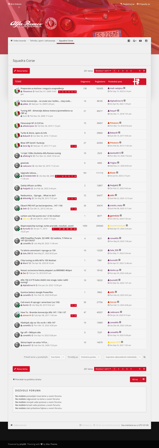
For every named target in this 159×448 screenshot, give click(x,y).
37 (60, 229)
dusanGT (27, 345)
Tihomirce (27, 91)
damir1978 (115, 342)
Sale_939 (27, 253)
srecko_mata (116, 205)
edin (112, 195)
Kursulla (26, 228)
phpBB (23, 444)
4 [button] (126, 71)
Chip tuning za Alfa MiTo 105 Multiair (38, 260)
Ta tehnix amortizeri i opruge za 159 (38, 250)
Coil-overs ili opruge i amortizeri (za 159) (40, 302)
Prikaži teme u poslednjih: (45, 357)
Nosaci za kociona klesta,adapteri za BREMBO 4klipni (46, 270)
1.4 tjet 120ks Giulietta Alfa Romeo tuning (41, 153)
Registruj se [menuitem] (128, 4)
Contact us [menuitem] (87, 425)
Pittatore (114, 123)
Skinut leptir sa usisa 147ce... (35, 342)
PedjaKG (26, 188)
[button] (144, 71)
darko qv (114, 270)
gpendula (114, 215)
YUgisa (113, 162)
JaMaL (25, 104)
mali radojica (116, 88)
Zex (24, 273)
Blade (113, 172)
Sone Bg (26, 146)
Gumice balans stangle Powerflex (37, 292)
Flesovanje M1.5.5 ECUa (32, 123)
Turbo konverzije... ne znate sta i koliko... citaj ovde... (46, 101)
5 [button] (131, 71)
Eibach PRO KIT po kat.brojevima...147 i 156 (42, 205)
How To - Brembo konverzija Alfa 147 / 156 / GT (43, 312)
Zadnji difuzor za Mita (31, 185)
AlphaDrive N (116, 100)
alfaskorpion (28, 126)
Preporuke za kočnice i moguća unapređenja (42, 88)
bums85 (114, 260)
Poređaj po (84, 357)
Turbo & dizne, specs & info (34, 133)
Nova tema (22, 70)
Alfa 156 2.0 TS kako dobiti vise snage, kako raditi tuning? (44, 281)
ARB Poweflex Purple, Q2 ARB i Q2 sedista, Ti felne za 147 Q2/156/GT (46, 239)
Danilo (26, 305)
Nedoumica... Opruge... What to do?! (38, 195)
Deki (25, 208)
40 (71, 229)
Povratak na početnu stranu (28, 379)
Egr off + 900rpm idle (31, 332)
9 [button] (139, 71)
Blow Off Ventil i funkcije (33, 143)
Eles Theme (51, 444)
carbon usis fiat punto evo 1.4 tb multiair (40, 216)
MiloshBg (27, 198)
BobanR (26, 136)
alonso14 (27, 315)
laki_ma (26, 218)
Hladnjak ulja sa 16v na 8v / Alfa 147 (38, 322)
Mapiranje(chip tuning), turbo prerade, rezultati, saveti (47, 226)
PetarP (113, 110)
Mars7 (25, 263)
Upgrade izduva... (29, 173)
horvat (113, 302)
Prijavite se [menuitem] (144, 4)
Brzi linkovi (16, 4)
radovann (27, 166)
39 (67, 229)
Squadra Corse (24, 61)
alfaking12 (27, 156)
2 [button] (118, 71)
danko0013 (115, 153)
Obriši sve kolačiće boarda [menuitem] (107, 425)
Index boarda (20, 425)
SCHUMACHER (29, 176)
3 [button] (122, 71)
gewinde (25, 163)
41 (75, 229)
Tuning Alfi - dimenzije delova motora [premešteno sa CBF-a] (47, 112)
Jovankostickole (117, 225)
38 (64, 229)
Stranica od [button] (102, 71)
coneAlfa (27, 243)
